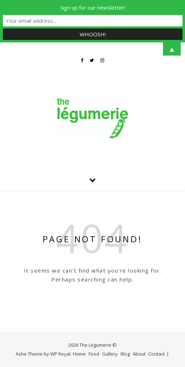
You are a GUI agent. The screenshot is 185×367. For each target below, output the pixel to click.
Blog (125, 354)
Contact (156, 354)
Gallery (110, 354)
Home (79, 354)
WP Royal (60, 354)
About (139, 354)
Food (94, 354)
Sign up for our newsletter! (92, 7)
